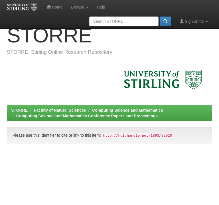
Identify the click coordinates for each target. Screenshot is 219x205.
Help (101, 7)
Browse (79, 7)
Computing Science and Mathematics (127, 110)
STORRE (19, 110)
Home (54, 7)
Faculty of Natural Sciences (60, 110)
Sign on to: (194, 21)
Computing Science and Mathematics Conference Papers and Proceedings (87, 116)
